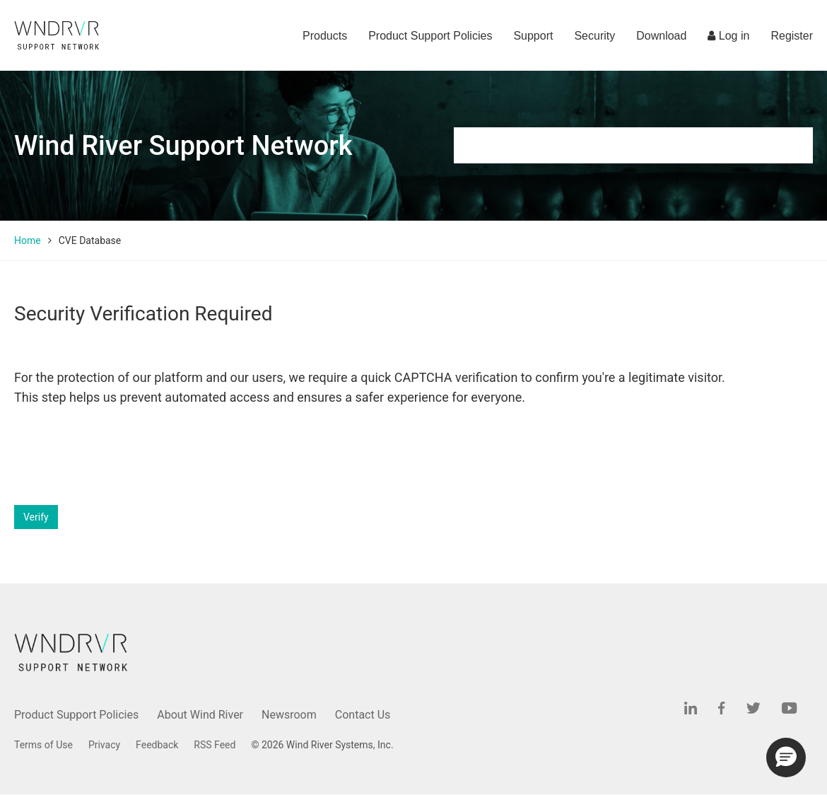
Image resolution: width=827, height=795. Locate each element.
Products (325, 36)
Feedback (157, 744)
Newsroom (289, 714)
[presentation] (121, 456)
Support (533, 36)
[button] (786, 757)
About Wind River (200, 714)
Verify (36, 517)
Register (791, 36)
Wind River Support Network (183, 145)
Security (594, 36)
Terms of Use (43, 744)
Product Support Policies (430, 36)
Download (661, 36)
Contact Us (363, 714)
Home (27, 240)
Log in (728, 36)
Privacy (104, 744)
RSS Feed (214, 744)
